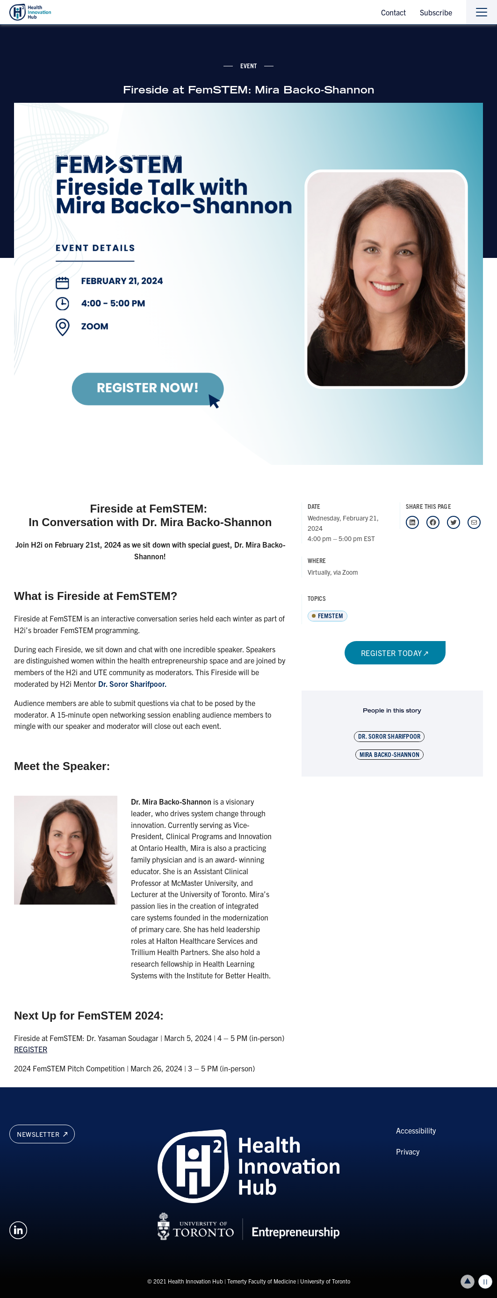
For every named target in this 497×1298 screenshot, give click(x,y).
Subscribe (436, 12)
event (248, 65)
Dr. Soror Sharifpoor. (132, 683)
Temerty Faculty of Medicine (261, 1280)
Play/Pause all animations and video (485, 1282)
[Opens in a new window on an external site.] (18, 1229)
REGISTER (30, 1049)
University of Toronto (325, 1280)
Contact (393, 12)
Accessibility (416, 1130)
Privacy (407, 1151)
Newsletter (42, 1134)
